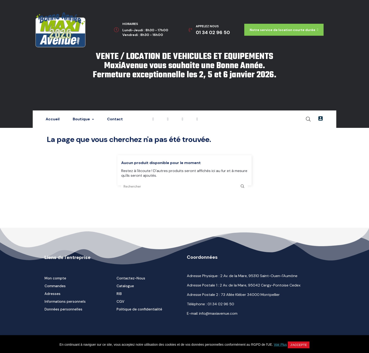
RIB (119, 293)
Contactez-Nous (130, 278)
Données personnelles (63, 309)
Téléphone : (210, 304)
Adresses (52, 293)
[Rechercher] (184, 186)
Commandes (55, 286)
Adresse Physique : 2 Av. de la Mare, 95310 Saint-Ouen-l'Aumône (242, 275)
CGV (120, 301)
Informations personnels (65, 301)
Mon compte (55, 278)
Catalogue (125, 286)
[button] (284, 30)
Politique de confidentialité (139, 309)
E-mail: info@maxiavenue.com (212, 313)
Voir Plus (280, 344)
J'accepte (298, 345)
